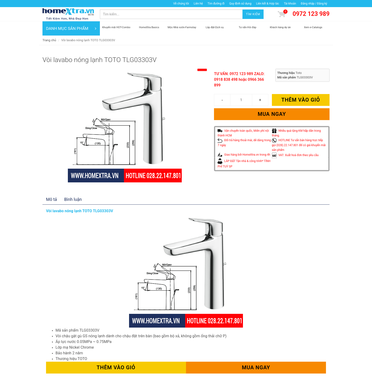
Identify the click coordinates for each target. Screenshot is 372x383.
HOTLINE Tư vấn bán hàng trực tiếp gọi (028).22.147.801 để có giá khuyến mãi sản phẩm (299, 145)
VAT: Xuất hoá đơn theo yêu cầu (295, 155)
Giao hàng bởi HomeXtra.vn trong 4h (244, 154)
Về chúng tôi (181, 3)
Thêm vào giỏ (300, 100)
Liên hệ (198, 3)
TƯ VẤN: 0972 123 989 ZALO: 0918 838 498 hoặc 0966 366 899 (239, 79)
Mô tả (51, 199)
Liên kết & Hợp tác (267, 3)
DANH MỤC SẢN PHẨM (71, 28)
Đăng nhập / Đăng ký (314, 3)
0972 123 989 (311, 13)
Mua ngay (272, 114)
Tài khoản (290, 3)
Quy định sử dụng (240, 3)
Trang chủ (49, 40)
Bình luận (73, 199)
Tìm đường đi (216, 3)
